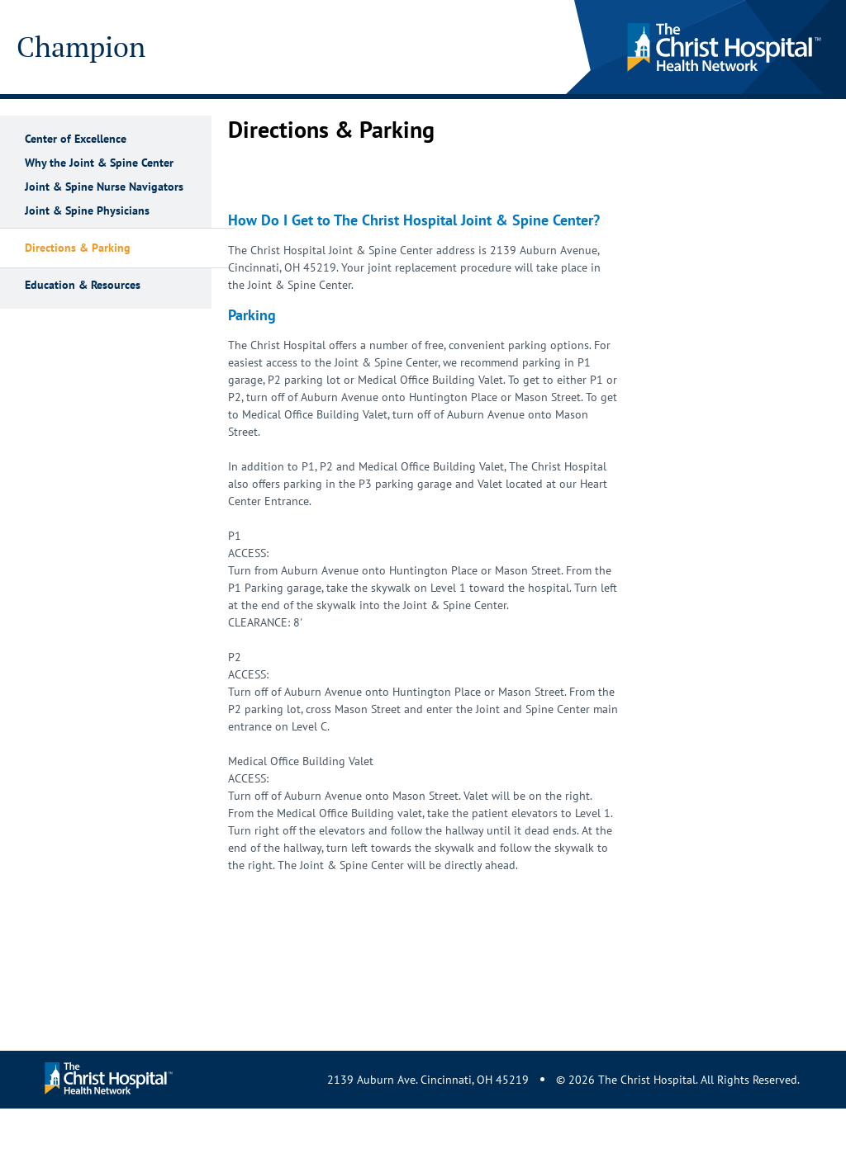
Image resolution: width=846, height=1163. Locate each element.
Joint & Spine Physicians (87, 211)
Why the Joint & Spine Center (99, 163)
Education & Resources (82, 285)
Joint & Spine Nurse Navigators (104, 187)
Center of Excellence (75, 139)
